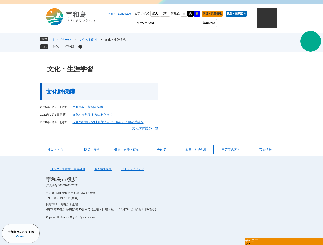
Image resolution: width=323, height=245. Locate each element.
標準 (165, 13)
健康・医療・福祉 (126, 149)
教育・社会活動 (196, 149)
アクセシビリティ (132, 169)
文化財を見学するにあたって (93, 114)
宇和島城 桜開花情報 (88, 107)
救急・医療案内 (236, 13)
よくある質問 (87, 39)
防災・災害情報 (212, 13)
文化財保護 (60, 91)
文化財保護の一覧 (145, 128)
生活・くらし (57, 149)
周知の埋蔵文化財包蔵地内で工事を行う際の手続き (108, 122)
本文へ (112, 13)
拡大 (155, 13)
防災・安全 (92, 149)
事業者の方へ (231, 149)
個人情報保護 (103, 169)
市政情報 (265, 149)
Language (124, 13)
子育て (161, 149)
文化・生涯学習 (63, 46)
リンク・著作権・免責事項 (67, 169)
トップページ (61, 39)
